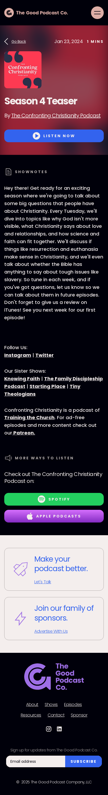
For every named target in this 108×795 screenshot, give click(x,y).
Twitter (44, 355)
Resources (31, 715)
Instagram (17, 355)
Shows (51, 704)
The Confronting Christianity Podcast (56, 115)
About (32, 704)
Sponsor (79, 715)
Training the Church (29, 417)
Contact (56, 715)
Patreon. (23, 432)
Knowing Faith (22, 378)
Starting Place (47, 386)
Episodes (73, 704)
